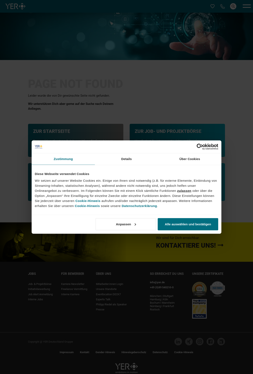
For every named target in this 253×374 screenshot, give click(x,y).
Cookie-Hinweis (88, 200)
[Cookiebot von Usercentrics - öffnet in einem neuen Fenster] (199, 147)
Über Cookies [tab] (189, 159)
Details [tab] (126, 159)
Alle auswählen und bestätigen (188, 224)
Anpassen (126, 224)
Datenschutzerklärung (139, 205)
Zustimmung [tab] (63, 159)
